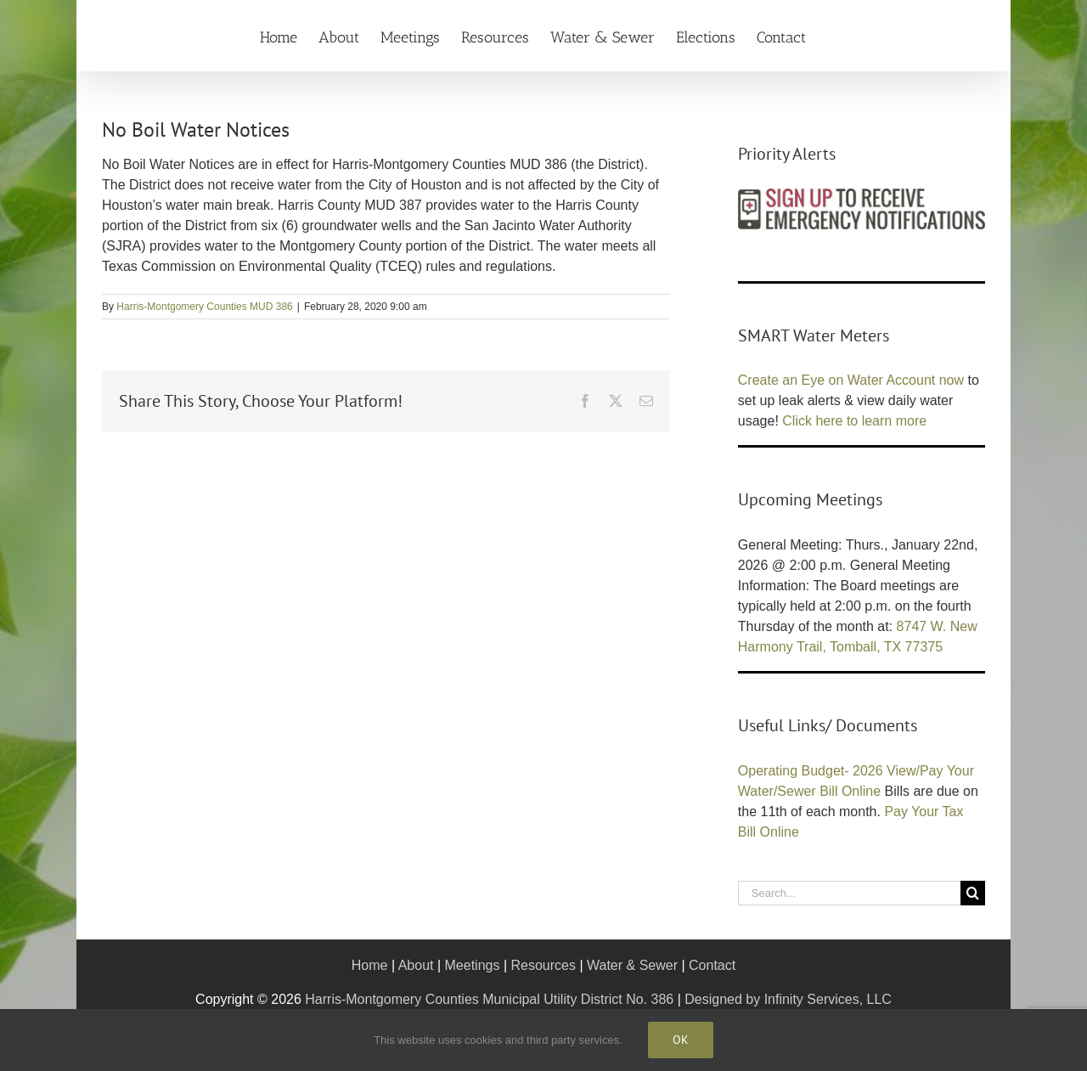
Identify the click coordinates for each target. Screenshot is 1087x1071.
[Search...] (849, 893)
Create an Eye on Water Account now (851, 380)
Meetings (472, 965)
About (416, 965)
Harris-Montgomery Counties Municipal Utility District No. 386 (489, 999)
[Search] (972, 893)
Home (370, 965)
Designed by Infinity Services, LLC (788, 999)
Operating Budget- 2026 (810, 771)
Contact (712, 965)
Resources (542, 965)
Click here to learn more (854, 421)
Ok (681, 1039)
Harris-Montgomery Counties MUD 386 (204, 307)
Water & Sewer (632, 965)
